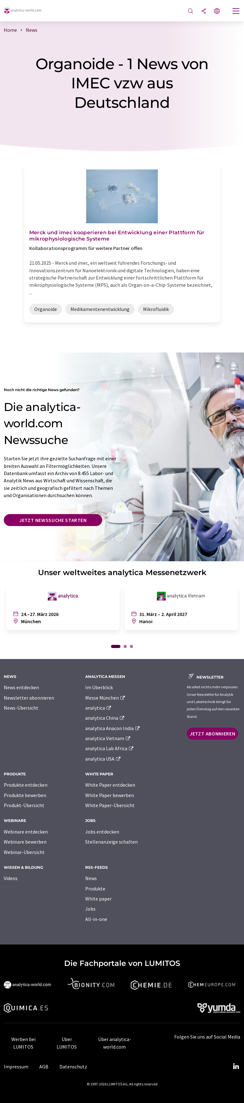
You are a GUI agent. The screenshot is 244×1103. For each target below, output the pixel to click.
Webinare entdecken (26, 832)
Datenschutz (73, 1066)
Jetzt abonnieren (212, 733)
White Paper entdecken (110, 785)
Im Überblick (99, 687)
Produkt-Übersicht (24, 805)
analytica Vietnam (108, 738)
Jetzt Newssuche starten (53, 520)
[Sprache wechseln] (217, 11)
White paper (98, 898)
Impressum (16, 1066)
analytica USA (103, 759)
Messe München (105, 698)
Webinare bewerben (25, 842)
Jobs (90, 909)
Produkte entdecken (25, 785)
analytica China (105, 718)
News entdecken (21, 687)
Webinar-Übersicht (24, 852)
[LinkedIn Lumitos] (235, 1066)
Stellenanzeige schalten (111, 842)
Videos (11, 878)
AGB (43, 1066)
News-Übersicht (21, 708)
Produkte (95, 888)
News (91, 878)
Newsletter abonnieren (29, 698)
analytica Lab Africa (109, 748)
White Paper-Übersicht (110, 805)
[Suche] (190, 11)
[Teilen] (203, 11)
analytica (98, 708)
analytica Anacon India (113, 728)
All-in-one (96, 919)
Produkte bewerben (25, 795)
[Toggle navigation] (236, 12)
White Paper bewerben (109, 795)
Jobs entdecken (102, 832)
